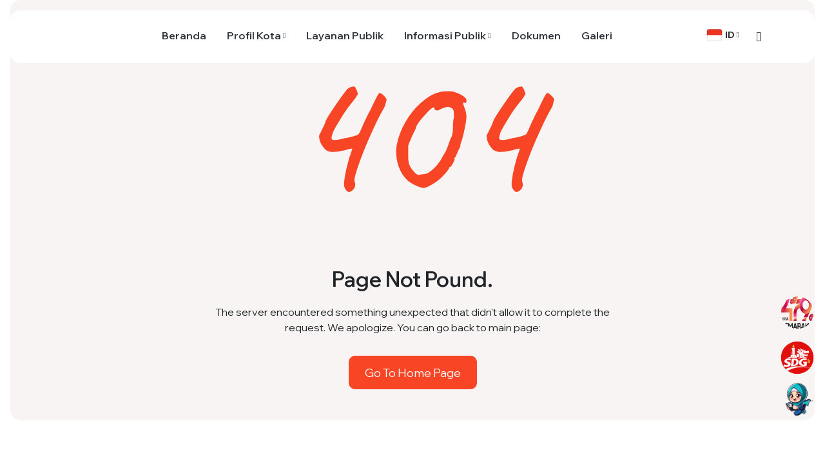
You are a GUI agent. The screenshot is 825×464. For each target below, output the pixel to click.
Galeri (596, 35)
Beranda (184, 35)
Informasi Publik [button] (445, 35)
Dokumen (536, 35)
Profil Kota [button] (254, 35)
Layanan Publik (344, 35)
